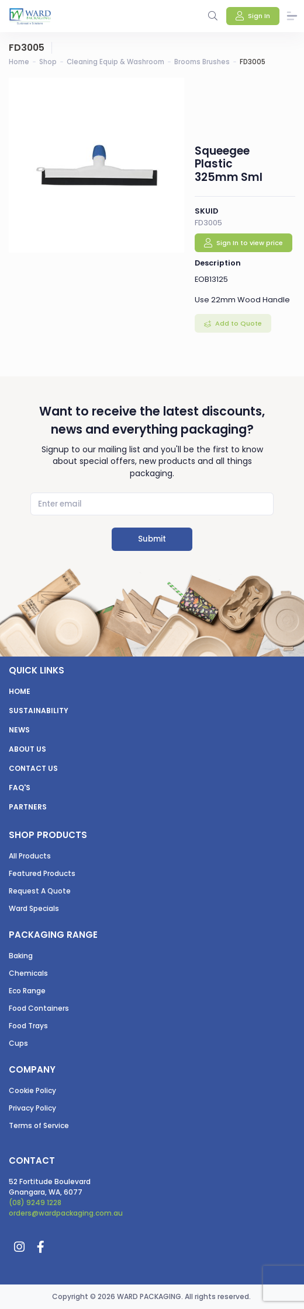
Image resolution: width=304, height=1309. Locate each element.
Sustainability (38, 710)
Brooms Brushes (202, 62)
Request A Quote (40, 891)
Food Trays (28, 1026)
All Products (30, 856)
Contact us (33, 768)
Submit (152, 538)
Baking (21, 956)
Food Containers (39, 1008)
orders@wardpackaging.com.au (66, 1213)
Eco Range (27, 991)
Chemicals (28, 973)
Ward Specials (34, 908)
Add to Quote (237, 323)
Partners (28, 807)
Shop (48, 62)
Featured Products (42, 873)
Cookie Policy (32, 1090)
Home (19, 62)
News (19, 730)
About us (27, 749)
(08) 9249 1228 (35, 1202)
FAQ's (19, 788)
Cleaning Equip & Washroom (115, 62)
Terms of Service (39, 1125)
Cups (18, 1043)
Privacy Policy (32, 1108)
